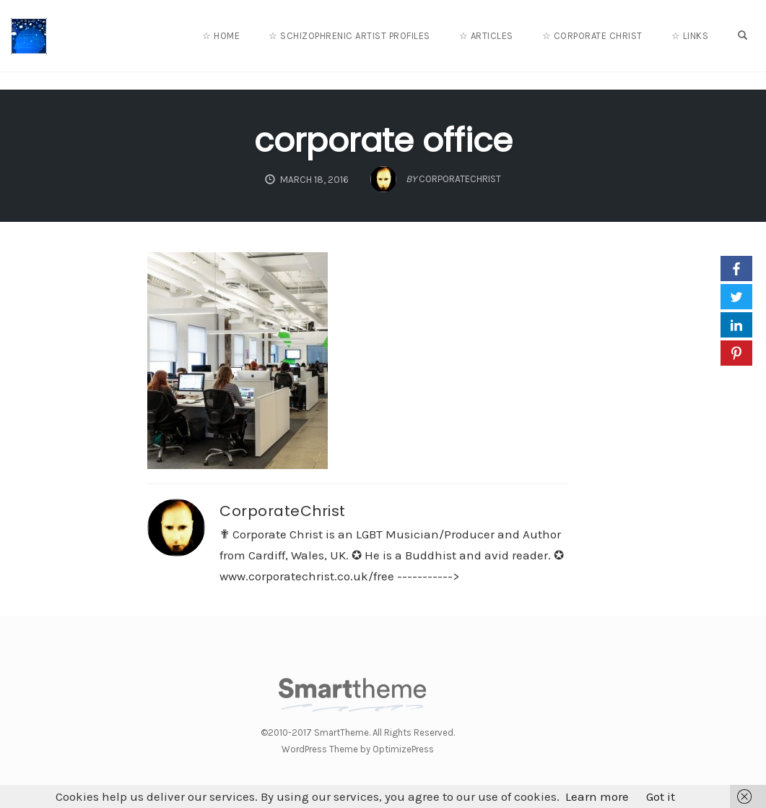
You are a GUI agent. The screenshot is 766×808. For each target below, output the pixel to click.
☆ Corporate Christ (592, 35)
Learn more (597, 796)
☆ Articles (486, 35)
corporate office (383, 140)
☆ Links (690, 35)
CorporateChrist (282, 511)
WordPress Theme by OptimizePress (358, 749)
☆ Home (221, 35)
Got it (660, 796)
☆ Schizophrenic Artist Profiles (349, 35)
